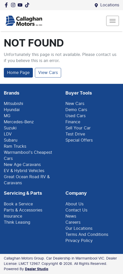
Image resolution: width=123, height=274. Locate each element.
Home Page (18, 73)
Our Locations (78, 228)
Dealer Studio (36, 269)
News (70, 216)
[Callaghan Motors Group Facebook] (7, 5)
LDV (8, 134)
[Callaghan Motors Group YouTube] (21, 5)
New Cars (74, 104)
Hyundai (12, 110)
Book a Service (18, 204)
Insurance (13, 216)
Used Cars (75, 116)
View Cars (48, 73)
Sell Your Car (78, 128)
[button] (112, 21)
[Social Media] (28, 5)
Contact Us (76, 210)
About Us (74, 204)
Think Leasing (17, 222)
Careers (72, 222)
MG (7, 116)
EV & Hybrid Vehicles (24, 171)
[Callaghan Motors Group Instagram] (14, 5)
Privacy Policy (79, 241)
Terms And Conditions (86, 235)
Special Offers (79, 140)
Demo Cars (76, 110)
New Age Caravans (22, 165)
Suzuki (10, 128)
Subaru (10, 140)
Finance (72, 122)
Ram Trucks (15, 146)
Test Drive (75, 134)
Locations (109, 5)
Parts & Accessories (23, 210)
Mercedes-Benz (19, 122)
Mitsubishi (13, 104)
